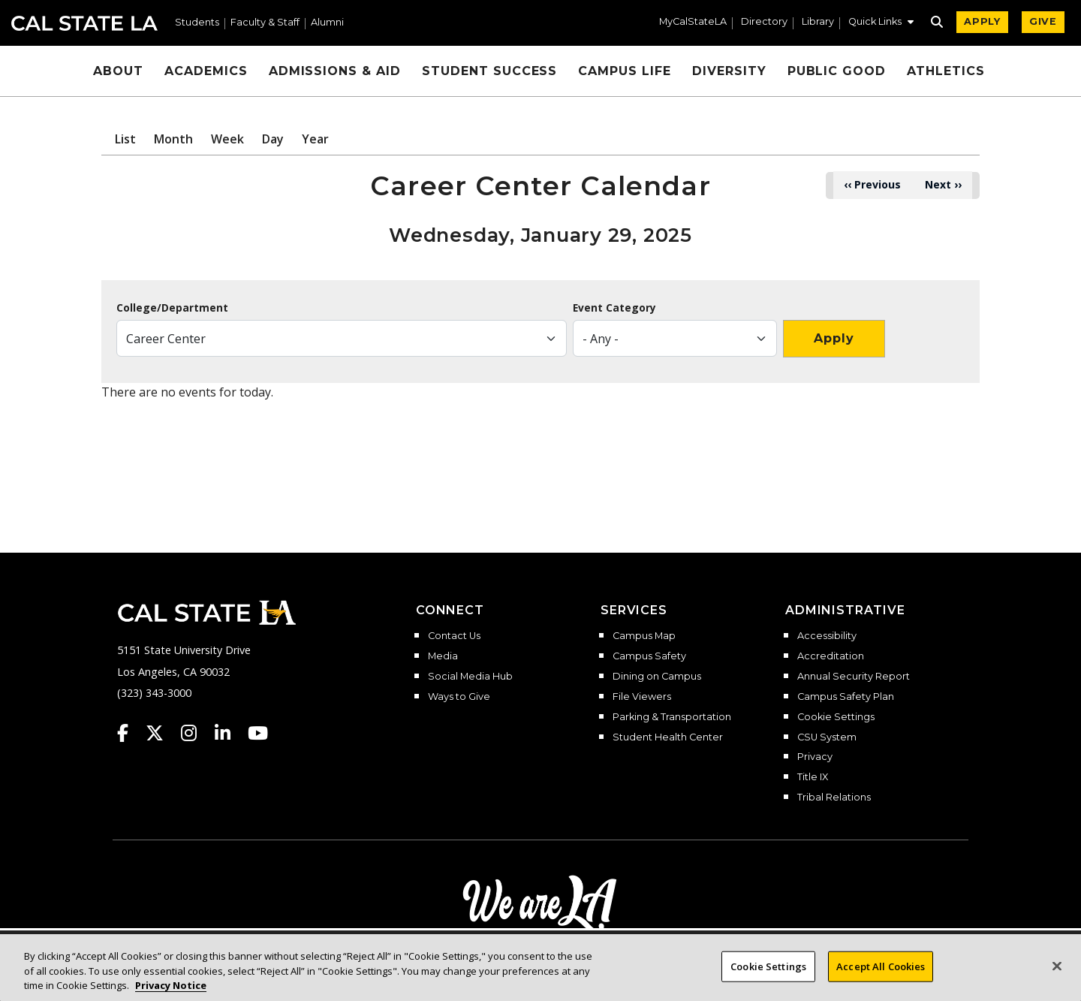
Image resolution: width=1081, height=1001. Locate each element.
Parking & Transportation (672, 717)
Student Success (489, 71)
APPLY (982, 21)
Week (227, 139)
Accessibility (827, 636)
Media (443, 656)
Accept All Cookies (880, 980)
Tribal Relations (834, 797)
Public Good (837, 71)
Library (818, 22)
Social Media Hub (470, 676)
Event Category (614, 308)
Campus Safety (649, 656)
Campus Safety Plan (845, 697)
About (118, 71)
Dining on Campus (657, 676)
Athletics (946, 71)
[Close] (1056, 980)
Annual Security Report (853, 676)
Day (273, 139)
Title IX (812, 777)
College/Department (172, 308)
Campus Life (624, 71)
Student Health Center (668, 737)
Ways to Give (459, 697)
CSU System (827, 737)
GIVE (1043, 21)
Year (315, 139)
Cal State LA (84, 23)
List (125, 139)
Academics (206, 71)
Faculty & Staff (265, 23)
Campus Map (644, 636)
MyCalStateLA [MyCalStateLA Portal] (693, 22)
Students (197, 23)
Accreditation (830, 656)
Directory (764, 22)
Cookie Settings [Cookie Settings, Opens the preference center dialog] (768, 980)
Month (173, 139)
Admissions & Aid (335, 71)
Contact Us (454, 636)
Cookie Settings (836, 717)
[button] (881, 23)
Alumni (327, 23)
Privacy (815, 757)
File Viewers (642, 697)
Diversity (729, 71)
